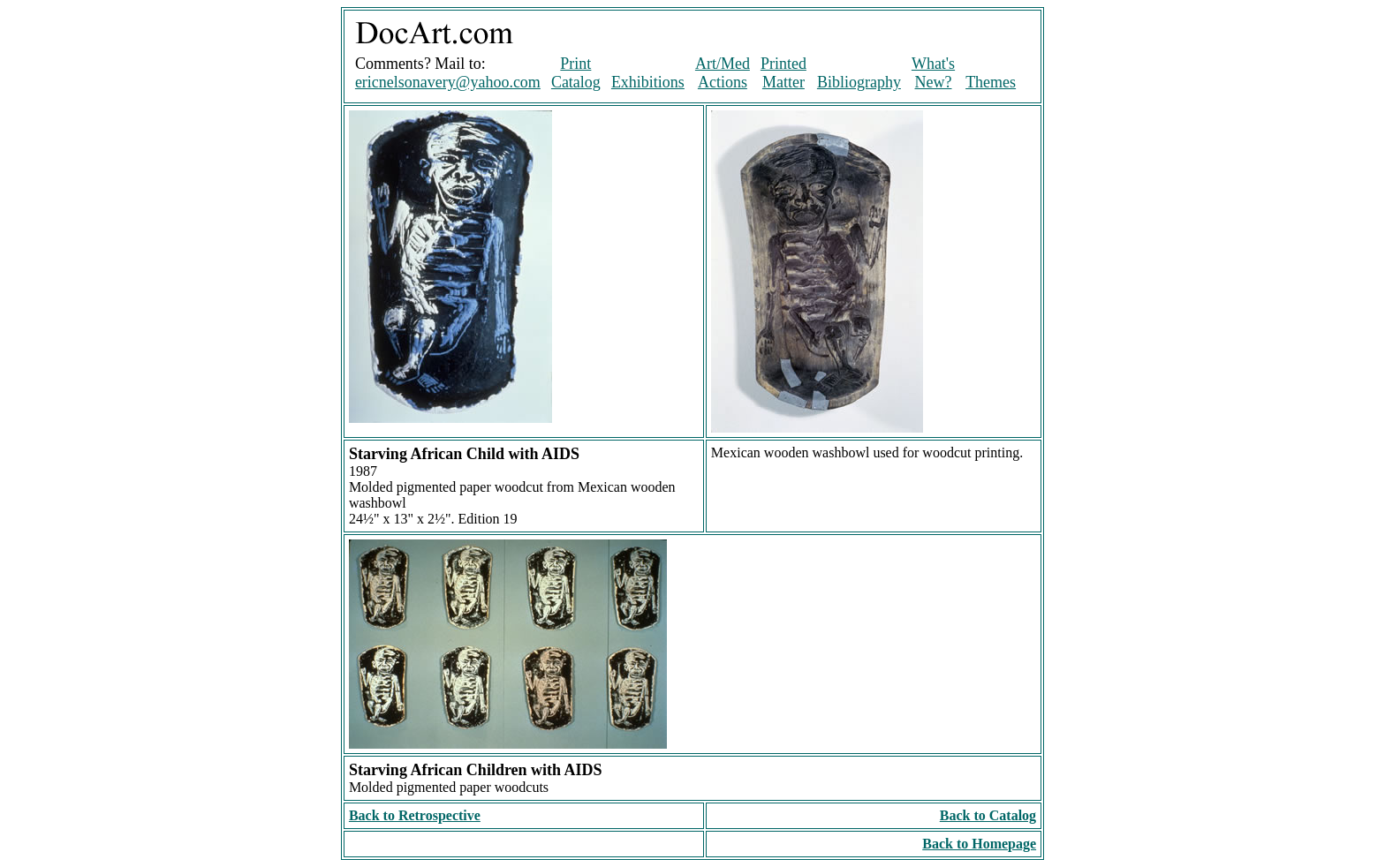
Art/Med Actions (722, 73)
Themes (990, 82)
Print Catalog (576, 73)
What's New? (933, 73)
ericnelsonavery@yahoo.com (448, 82)
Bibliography (859, 82)
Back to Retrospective (415, 815)
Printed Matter (783, 73)
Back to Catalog (988, 815)
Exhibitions (648, 82)
